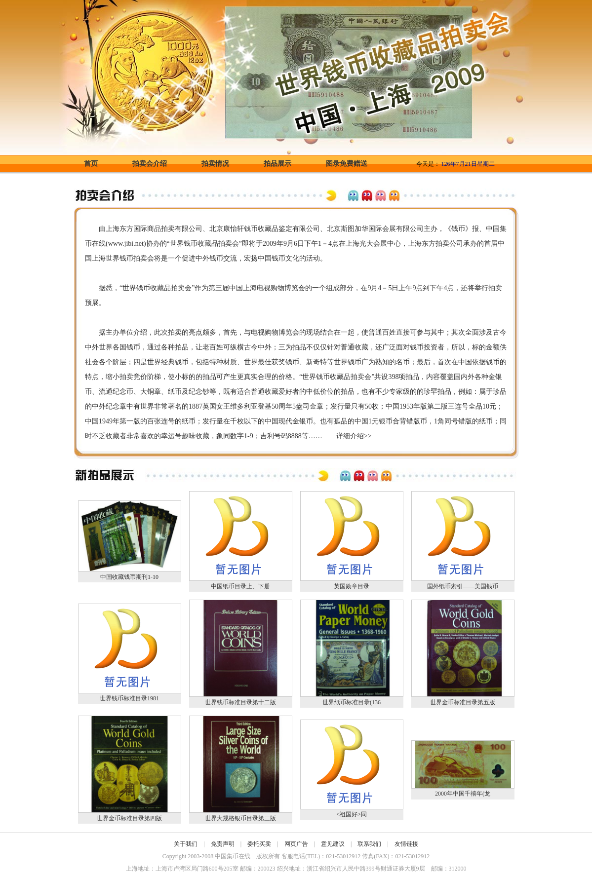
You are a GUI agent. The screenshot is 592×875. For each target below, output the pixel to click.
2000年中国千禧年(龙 (462, 793)
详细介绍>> (354, 436)
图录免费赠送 (346, 163)
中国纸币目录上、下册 (240, 586)
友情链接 (406, 843)
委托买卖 (259, 843)
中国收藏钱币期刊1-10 (129, 576)
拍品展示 (277, 163)
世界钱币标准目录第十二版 (240, 702)
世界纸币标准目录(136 (351, 702)
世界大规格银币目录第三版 (240, 818)
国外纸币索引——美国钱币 (462, 586)
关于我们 (185, 843)
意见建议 (333, 843)
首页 (91, 163)
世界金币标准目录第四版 (129, 818)
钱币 (251, 228)
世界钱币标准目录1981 (129, 698)
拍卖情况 (215, 163)
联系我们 (369, 843)
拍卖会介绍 (149, 163)
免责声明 (223, 843)
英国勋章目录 (351, 586)
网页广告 (296, 843)
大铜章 (150, 391)
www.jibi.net (126, 243)
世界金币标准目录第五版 (462, 702)
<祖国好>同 (351, 814)
